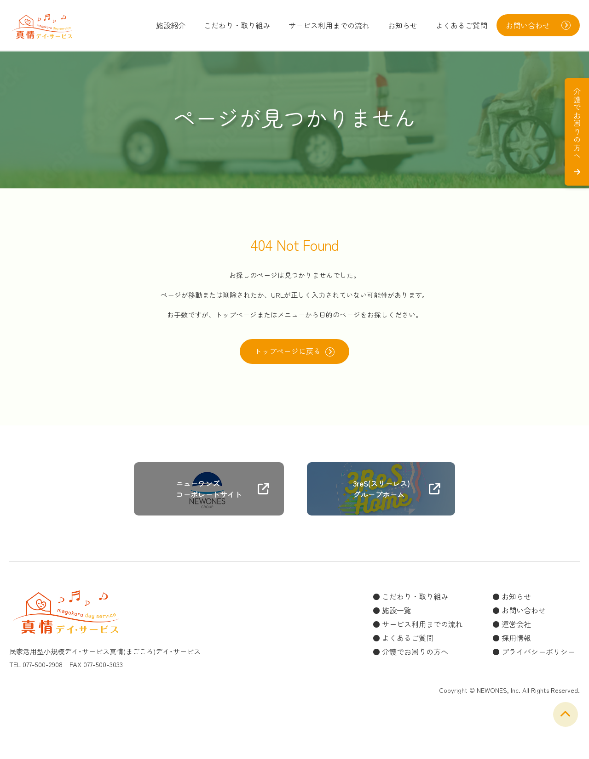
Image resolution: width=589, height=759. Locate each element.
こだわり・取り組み (237, 25)
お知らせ (402, 25)
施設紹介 (170, 25)
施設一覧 (396, 610)
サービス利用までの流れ (329, 25)
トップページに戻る (294, 351)
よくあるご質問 (461, 25)
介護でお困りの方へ (415, 651)
